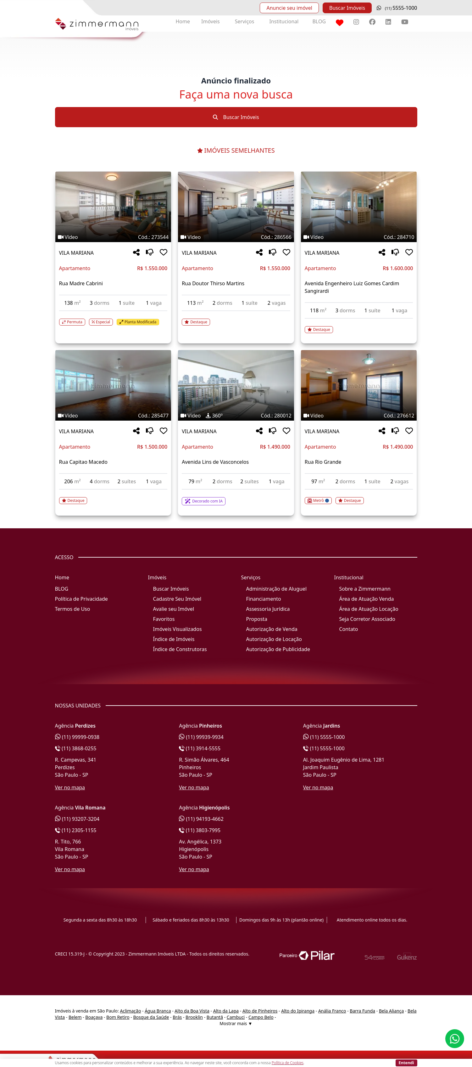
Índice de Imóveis (174, 639)
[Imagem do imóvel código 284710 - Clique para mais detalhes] (359, 207)
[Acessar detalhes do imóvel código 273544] (113, 318)
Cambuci (236, 1017)
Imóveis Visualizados (177, 629)
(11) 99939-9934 (201, 737)
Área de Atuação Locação (368, 608)
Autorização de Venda (271, 629)
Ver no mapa (70, 787)
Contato (348, 629)
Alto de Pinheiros (259, 1011)
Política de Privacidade (81, 598)
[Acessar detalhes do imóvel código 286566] (236, 318)
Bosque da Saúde (151, 1017)
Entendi (406, 1062)
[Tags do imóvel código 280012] (236, 415)
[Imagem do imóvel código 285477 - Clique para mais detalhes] (113, 385)
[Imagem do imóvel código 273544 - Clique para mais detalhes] (113, 207)
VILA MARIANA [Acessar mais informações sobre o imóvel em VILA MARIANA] (76, 252)
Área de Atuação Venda (366, 598)
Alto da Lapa (226, 1011)
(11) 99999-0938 (77, 737)
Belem (75, 1017)
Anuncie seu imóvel (289, 7)
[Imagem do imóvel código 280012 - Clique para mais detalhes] (236, 385)
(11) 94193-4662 (201, 818)
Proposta (257, 619)
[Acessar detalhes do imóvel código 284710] (359, 326)
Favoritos (164, 619)
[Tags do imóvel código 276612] (359, 415)
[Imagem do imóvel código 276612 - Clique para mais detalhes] (359, 385)
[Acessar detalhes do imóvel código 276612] (359, 497)
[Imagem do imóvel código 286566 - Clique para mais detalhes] (236, 207)
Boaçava (94, 1017)
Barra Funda (362, 1011)
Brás (177, 1017)
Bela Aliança (391, 1011)
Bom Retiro (118, 1017)
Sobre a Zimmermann (365, 588)
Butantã (215, 1017)
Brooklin (194, 1017)
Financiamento (263, 598)
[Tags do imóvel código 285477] (113, 415)
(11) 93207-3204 (77, 818)
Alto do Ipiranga (297, 1011)
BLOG (319, 21)
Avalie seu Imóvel (173, 608)
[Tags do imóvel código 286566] (236, 237)
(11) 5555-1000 (324, 737)
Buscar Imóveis (347, 7)
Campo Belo (261, 1017)
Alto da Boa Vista (192, 1011)
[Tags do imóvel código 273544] (113, 237)
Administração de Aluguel (276, 588)
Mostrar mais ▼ (235, 1023)
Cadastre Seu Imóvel (177, 598)
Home (183, 21)
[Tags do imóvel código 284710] (359, 237)
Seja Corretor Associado (367, 619)
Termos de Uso (72, 608)
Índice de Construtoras (180, 649)
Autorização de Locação (274, 639)
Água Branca (158, 1011)
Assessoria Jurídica (268, 608)
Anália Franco (332, 1011)
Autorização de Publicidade (278, 649)
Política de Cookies (287, 1062)
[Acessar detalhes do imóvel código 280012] (236, 497)
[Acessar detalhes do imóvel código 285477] (113, 497)
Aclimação (130, 1011)
